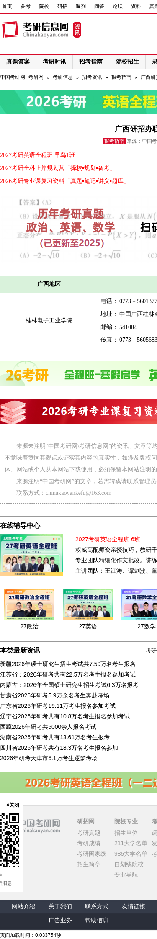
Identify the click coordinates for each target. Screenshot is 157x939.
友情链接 (133, 906)
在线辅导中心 (20, 525)
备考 (26, 6)
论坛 (118, 6)
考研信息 (63, 77)
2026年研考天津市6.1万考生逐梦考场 (49, 758)
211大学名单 (130, 843)
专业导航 (126, 874)
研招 (62, 6)
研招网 (86, 821)
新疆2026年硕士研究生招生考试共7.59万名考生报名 (68, 664)
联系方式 (96, 906)
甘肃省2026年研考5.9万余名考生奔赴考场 (54, 695)
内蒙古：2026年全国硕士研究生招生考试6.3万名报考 (69, 685)
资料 (136, 6)
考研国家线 (91, 853)
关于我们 (60, 906)
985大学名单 (130, 853)
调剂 (81, 6)
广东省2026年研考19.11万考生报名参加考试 (58, 705)
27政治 (29, 626)
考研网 (36, 77)
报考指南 (121, 77)
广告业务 (60, 920)
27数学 (146, 626)
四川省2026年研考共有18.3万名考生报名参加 (59, 747)
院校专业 (126, 821)
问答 (99, 6)
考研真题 (88, 832)
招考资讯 (92, 77)
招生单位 (126, 832)
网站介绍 (23, 906)
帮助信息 (96, 920)
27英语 (88, 626)
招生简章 (88, 864)
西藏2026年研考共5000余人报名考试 (48, 726)
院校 (44, 6)
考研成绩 (88, 843)
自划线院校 (129, 864)
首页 (7, 6)
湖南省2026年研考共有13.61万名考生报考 (55, 737)
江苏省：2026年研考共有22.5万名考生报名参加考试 (68, 674)
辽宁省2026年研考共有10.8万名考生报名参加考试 (65, 716)
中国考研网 (30, 826)
